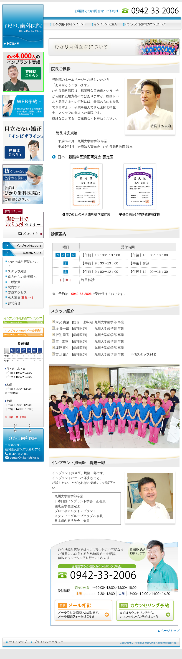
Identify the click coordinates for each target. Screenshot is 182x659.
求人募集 (14, 297)
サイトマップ (18, 642)
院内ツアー (16, 287)
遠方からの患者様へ (22, 277)
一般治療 (14, 282)
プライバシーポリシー (48, 642)
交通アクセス (17, 292)
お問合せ (14, 303)
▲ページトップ (168, 630)
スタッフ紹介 (17, 271)
